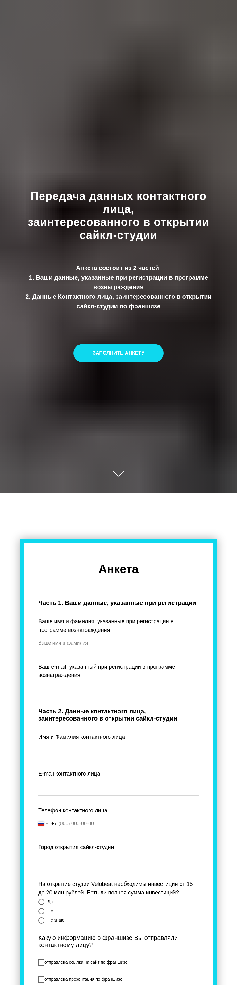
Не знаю (51, 920)
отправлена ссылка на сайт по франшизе (82, 962)
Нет (46, 911)
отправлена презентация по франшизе (80, 979)
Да (45, 902)
